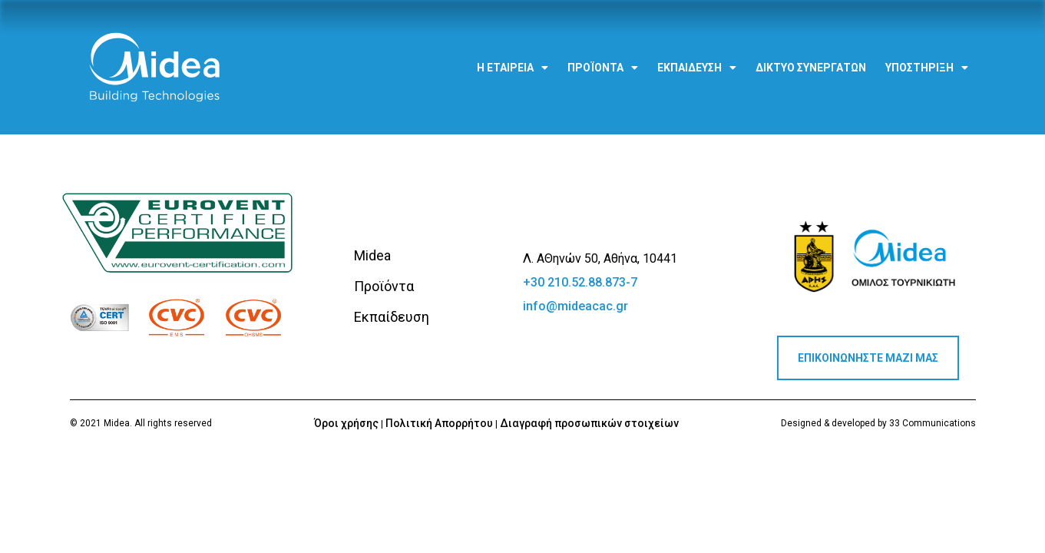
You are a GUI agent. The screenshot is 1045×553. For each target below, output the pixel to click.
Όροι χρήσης (346, 423)
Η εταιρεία (512, 58)
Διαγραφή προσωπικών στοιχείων (589, 423)
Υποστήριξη (926, 58)
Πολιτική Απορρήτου (439, 423)
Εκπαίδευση (696, 58)
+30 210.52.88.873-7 (580, 282)
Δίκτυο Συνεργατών (811, 58)
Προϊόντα (602, 58)
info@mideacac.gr (575, 306)
